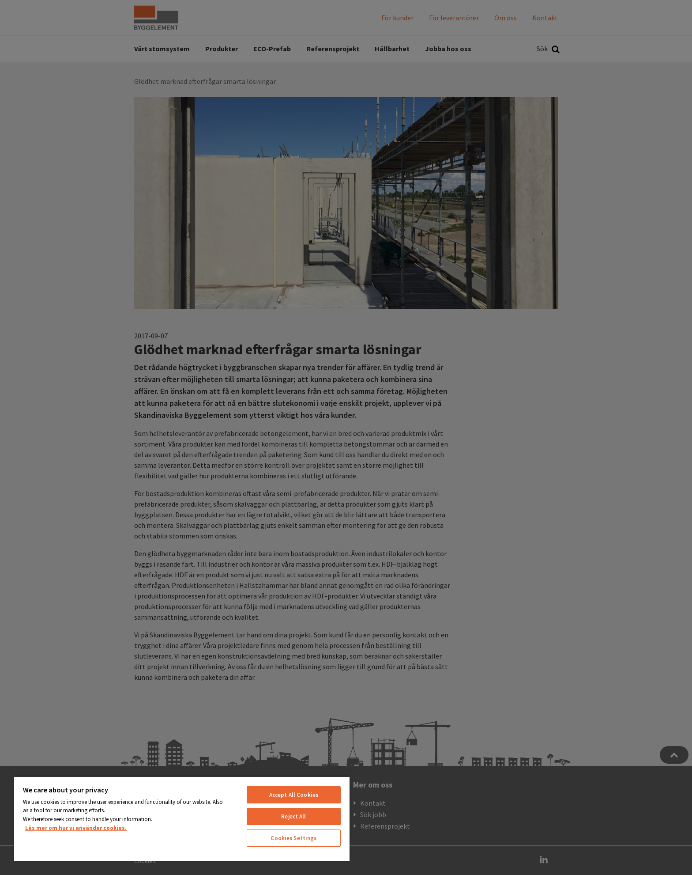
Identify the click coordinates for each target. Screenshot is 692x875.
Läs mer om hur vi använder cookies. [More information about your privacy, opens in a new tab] (76, 828)
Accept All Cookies (293, 795)
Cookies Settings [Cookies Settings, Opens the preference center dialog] (293, 838)
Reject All (293, 816)
